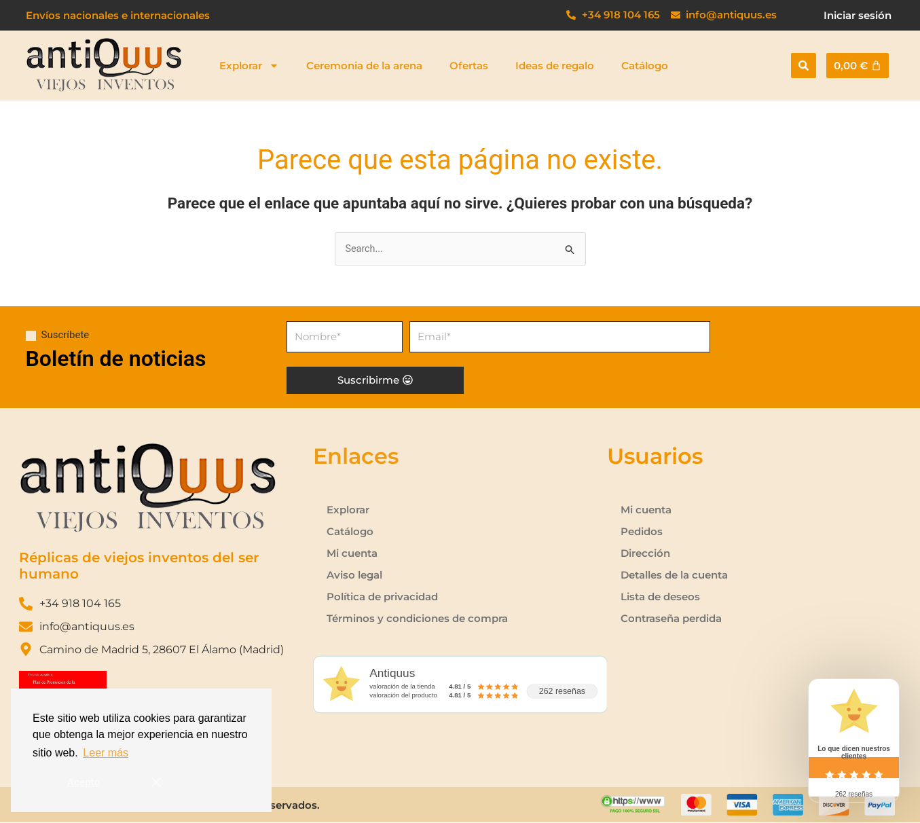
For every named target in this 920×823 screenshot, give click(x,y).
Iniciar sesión (857, 15)
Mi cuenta (352, 553)
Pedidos (642, 532)
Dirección (645, 553)
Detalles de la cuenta (674, 575)
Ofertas (468, 65)
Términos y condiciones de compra (417, 618)
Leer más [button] (105, 752)
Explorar (249, 65)
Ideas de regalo (554, 65)
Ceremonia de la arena (364, 65)
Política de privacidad (382, 597)
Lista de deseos (660, 597)
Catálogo (644, 65)
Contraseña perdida (671, 618)
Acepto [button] (83, 782)
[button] (803, 65)
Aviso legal (354, 575)
